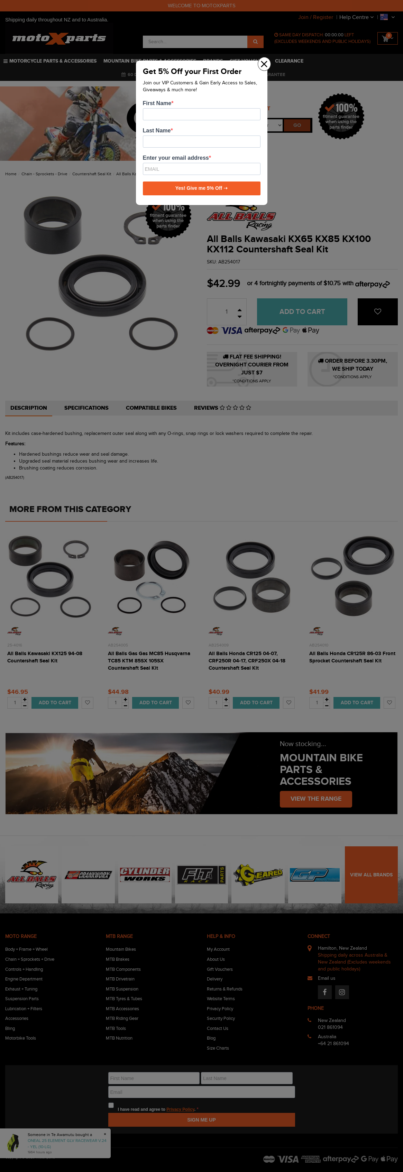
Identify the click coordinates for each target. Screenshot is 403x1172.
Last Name (157, 130)
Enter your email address (176, 158)
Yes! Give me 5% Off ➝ (201, 188)
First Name (157, 103)
